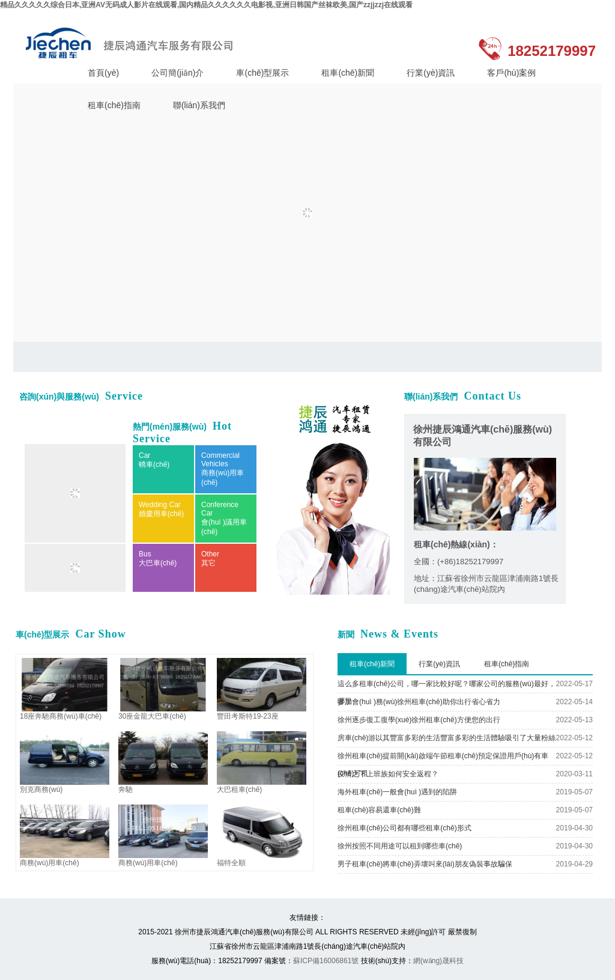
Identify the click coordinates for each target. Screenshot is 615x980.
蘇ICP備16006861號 (326, 961)
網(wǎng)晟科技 (438, 961)
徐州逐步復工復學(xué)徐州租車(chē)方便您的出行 (419, 720)
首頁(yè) (103, 73)
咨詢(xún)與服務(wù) (81, 396)
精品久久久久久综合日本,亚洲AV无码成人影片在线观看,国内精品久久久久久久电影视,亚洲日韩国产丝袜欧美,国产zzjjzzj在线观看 (206, 5)
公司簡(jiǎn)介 (177, 73)
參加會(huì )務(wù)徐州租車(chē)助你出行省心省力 (419, 702)
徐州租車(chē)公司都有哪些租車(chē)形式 (404, 828)
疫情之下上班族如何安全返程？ (388, 774)
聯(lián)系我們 (199, 105)
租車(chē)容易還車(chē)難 (379, 810)
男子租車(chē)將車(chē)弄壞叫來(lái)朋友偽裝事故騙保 (425, 864)
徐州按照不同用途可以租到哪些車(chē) (400, 846)
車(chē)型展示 (262, 73)
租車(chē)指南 (114, 105)
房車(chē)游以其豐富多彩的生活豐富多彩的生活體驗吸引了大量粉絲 (447, 738)
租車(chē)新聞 (347, 73)
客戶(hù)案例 (511, 73)
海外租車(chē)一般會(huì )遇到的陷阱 (397, 792)
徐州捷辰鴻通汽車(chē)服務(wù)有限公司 (132, 42)
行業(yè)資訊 (431, 73)
